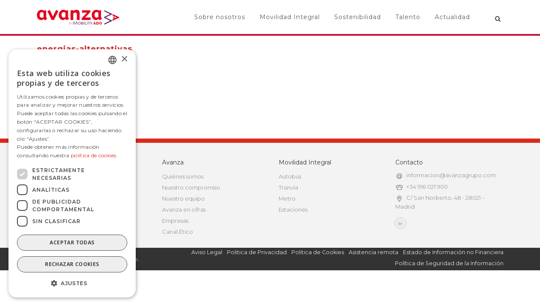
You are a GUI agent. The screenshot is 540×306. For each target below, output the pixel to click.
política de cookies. (94, 155)
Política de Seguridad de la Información (449, 263)
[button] (72, 283)
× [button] (124, 59)
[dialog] (72, 173)
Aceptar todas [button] (72, 242)
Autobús (290, 176)
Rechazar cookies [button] (72, 264)
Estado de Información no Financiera (453, 252)
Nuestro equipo (183, 198)
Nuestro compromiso (191, 187)
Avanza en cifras (184, 209)
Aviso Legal (206, 252)
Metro (287, 198)
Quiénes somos (183, 176)
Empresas (175, 220)
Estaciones (293, 209)
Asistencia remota (373, 252)
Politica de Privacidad (257, 252)
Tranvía (288, 187)
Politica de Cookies (317, 252)
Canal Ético (177, 231)
